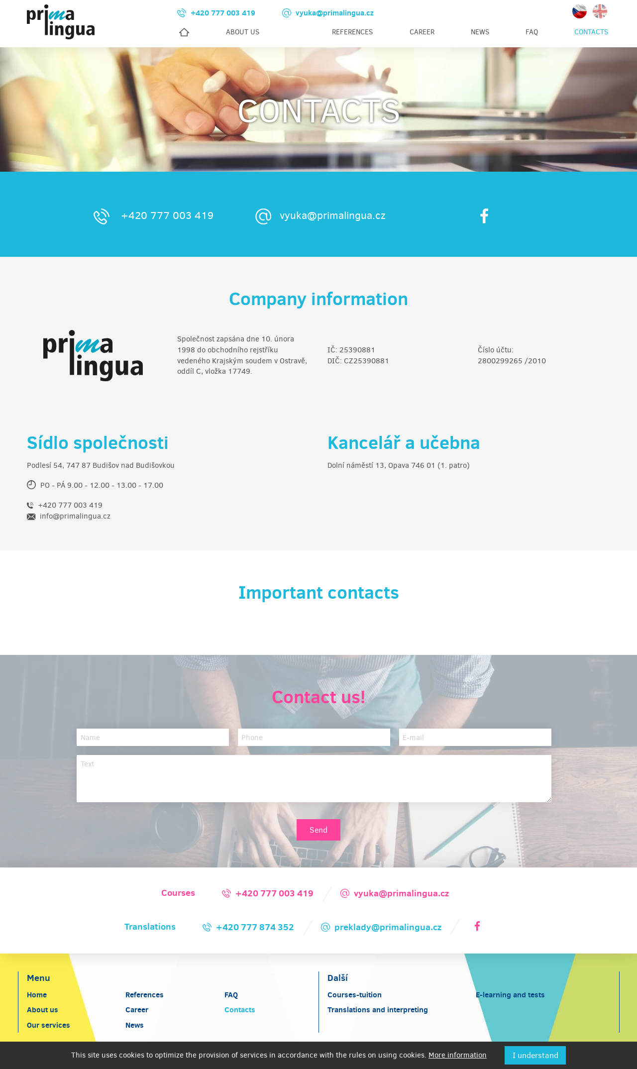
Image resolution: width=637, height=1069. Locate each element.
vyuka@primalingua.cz (318, 215)
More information (457, 1055)
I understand (535, 1055)
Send (318, 830)
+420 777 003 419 (151, 215)
